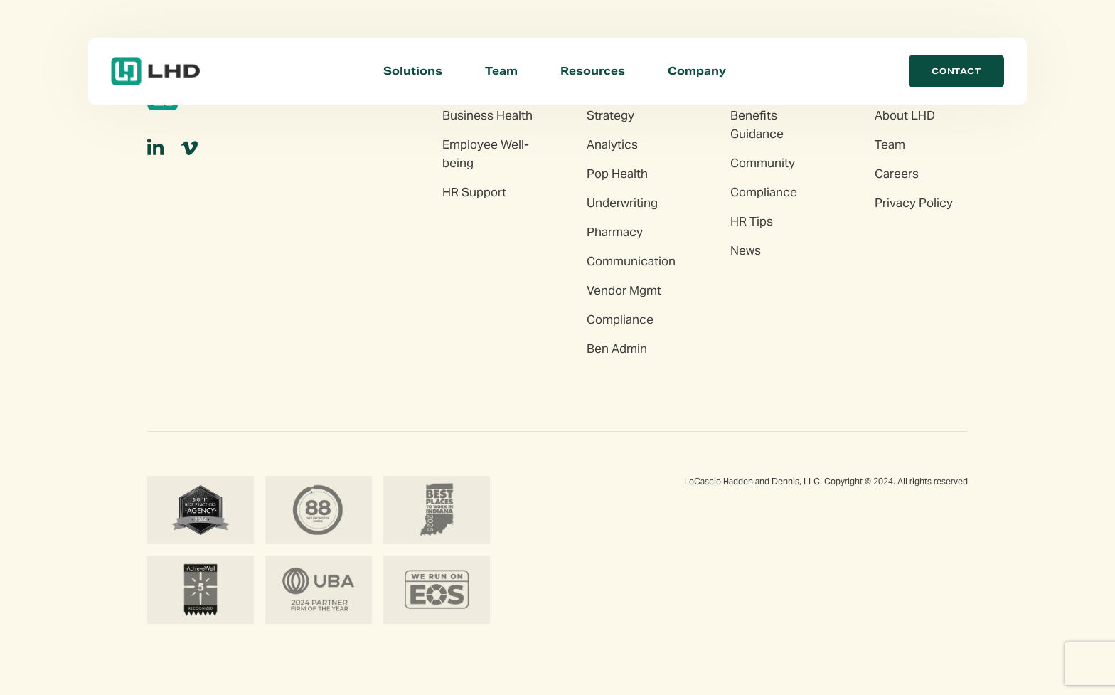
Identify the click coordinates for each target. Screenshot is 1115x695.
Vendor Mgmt (624, 290)
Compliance (620, 319)
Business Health (487, 115)
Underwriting (622, 203)
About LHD (905, 115)
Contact (956, 71)
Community (762, 163)
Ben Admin (617, 348)
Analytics (612, 144)
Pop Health (617, 173)
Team (501, 71)
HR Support (474, 192)
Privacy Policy (914, 203)
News (745, 250)
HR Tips (751, 221)
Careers (897, 173)
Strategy (610, 115)
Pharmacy (615, 232)
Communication (631, 261)
